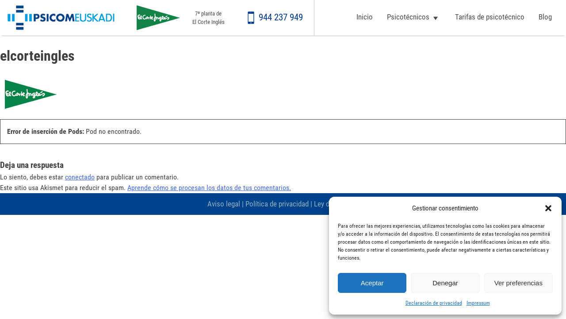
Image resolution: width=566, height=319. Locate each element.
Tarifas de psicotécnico (489, 16)
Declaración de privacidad (433, 303)
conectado (80, 177)
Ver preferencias (518, 283)
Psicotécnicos (408, 16)
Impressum (478, 303)
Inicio (364, 16)
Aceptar (372, 283)
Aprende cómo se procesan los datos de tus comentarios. (209, 187)
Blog (545, 16)
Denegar (445, 283)
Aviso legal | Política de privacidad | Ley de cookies (283, 203)
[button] (548, 208)
